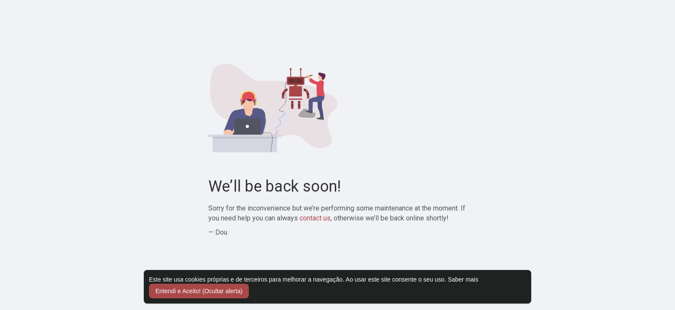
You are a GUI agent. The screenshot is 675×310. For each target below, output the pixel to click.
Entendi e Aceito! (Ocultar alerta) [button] (198, 291)
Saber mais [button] (463, 279)
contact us (315, 218)
